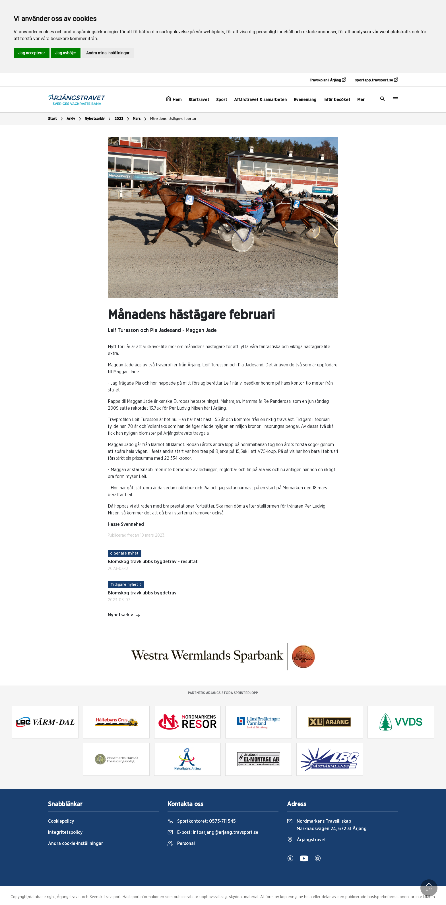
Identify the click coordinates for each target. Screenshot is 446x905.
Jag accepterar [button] (31, 53)
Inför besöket (336, 100)
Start (56, 119)
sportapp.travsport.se (376, 80)
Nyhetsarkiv (98, 119)
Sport (221, 100)
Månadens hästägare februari (173, 119)
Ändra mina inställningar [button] (107, 53)
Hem (173, 99)
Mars (140, 119)
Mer (361, 100)
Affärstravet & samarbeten (260, 100)
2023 (122, 119)
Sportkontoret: (202, 821)
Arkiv (74, 119)
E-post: (213, 832)
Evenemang (305, 100)
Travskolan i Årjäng (327, 80)
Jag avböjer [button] (65, 53)
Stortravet (199, 100)
